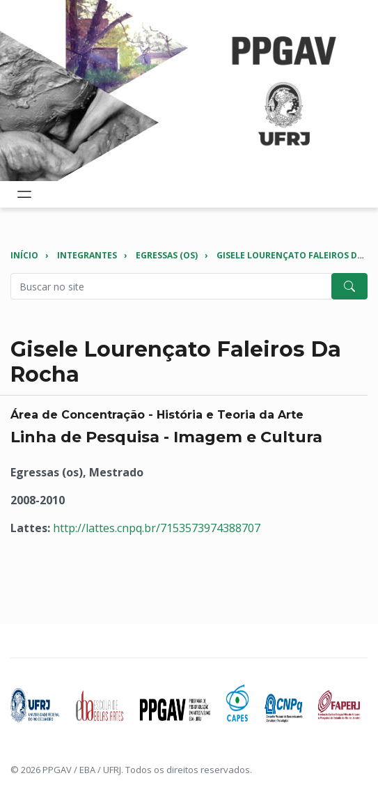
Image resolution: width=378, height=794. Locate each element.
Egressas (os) (167, 255)
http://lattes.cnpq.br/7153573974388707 (156, 528)
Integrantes (87, 255)
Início (24, 255)
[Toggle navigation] (24, 194)
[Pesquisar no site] (171, 286)
